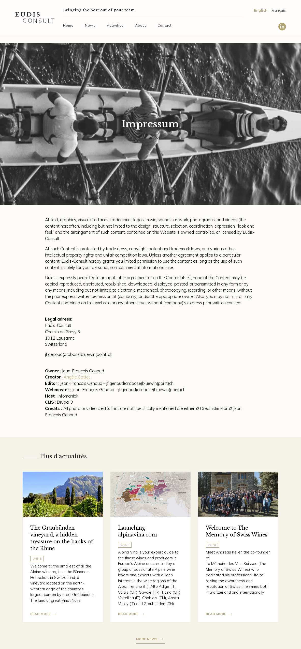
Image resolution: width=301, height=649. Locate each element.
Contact (164, 25)
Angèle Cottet (77, 376)
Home (68, 25)
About (140, 25)
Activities (115, 25)
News (90, 25)
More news (146, 639)
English (261, 10)
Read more (40, 614)
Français (278, 10)
